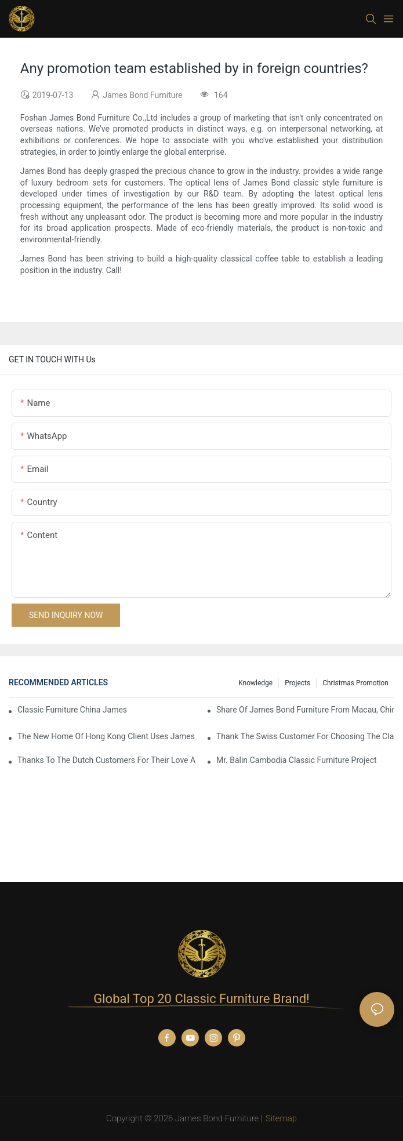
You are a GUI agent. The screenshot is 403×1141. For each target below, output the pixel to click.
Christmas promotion (355, 683)
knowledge (255, 683)
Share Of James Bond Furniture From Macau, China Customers (305, 709)
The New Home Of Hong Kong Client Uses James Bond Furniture (106, 736)
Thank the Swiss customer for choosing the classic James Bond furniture (305, 736)
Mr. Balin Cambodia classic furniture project (296, 760)
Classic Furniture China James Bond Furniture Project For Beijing (73, 709)
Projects (297, 683)
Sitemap (281, 1118)
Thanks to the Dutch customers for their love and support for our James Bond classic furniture (106, 760)
